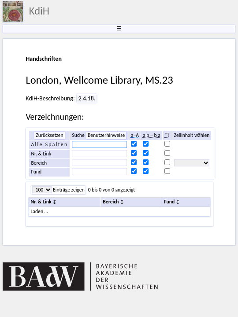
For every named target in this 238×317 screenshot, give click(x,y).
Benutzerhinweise (106, 135)
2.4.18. (86, 98)
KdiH (39, 11)
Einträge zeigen (68, 190)
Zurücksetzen (49, 135)
